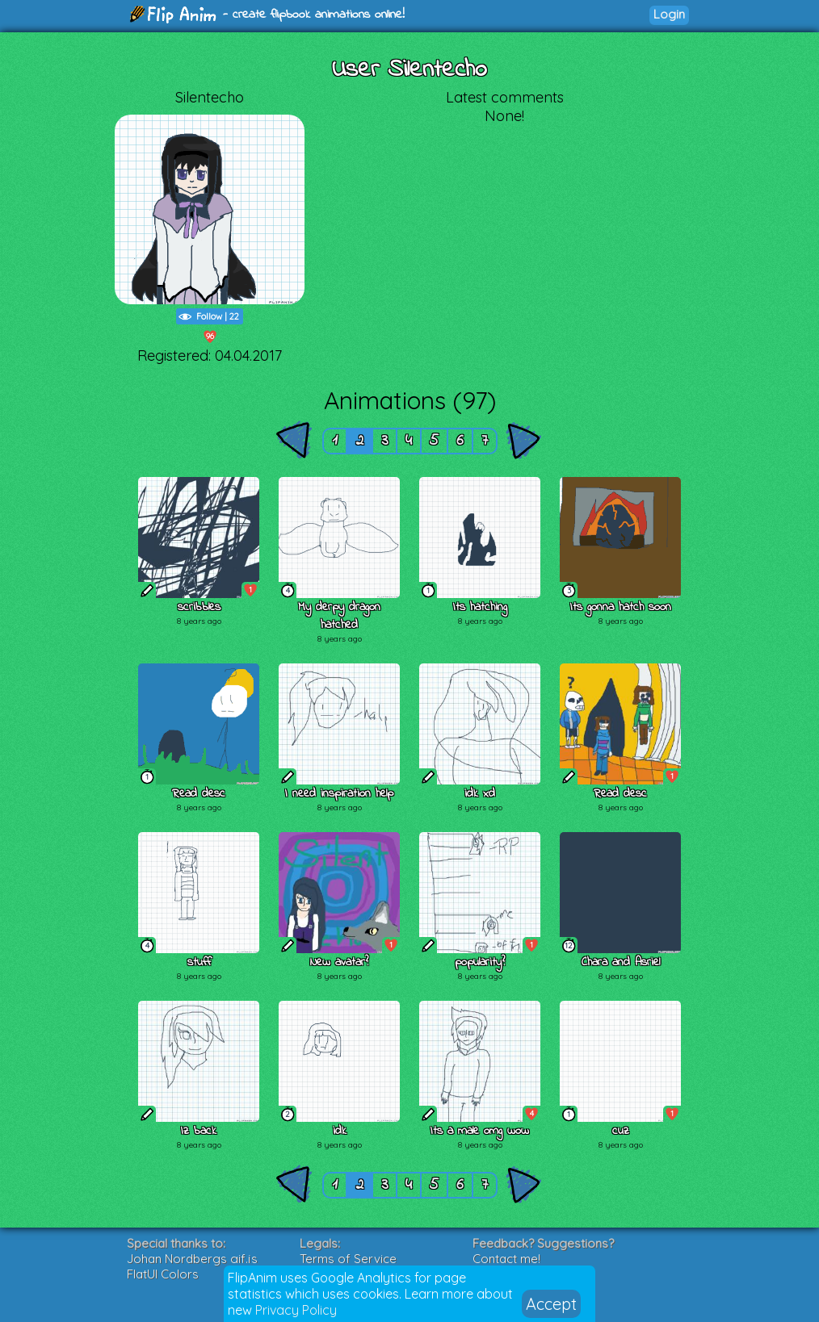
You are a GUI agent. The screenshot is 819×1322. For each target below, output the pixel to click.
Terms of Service (348, 1258)
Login (669, 14)
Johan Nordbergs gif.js (192, 1258)
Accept (551, 1304)
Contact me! (506, 1258)
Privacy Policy (296, 1310)
